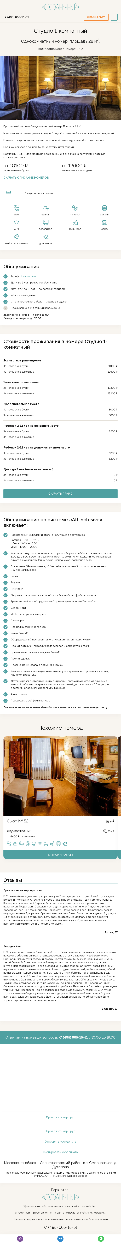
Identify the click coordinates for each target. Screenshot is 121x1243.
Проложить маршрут (60, 1117)
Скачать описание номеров (26, 177)
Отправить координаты (61, 1141)
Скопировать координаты (60, 1152)
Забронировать (60, 854)
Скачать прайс (60, 493)
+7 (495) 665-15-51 (16, 17)
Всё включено (28, 276)
